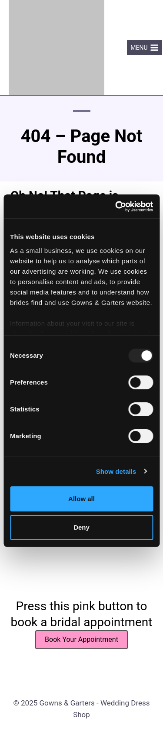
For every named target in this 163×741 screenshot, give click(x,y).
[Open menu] (144, 47)
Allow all (81, 498)
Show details (116, 471)
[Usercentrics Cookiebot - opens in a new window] (116, 206)
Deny (81, 527)
